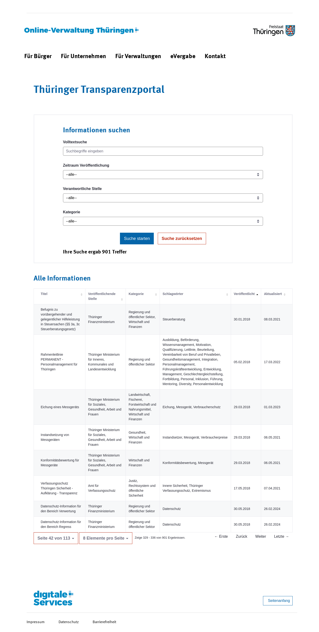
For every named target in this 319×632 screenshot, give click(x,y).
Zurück (241, 536)
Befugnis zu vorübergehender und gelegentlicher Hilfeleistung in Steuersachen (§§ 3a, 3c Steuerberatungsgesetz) (60, 319)
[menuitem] (38, 56)
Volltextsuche (75, 142)
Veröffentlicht (244, 294)
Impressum (36, 622)
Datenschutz (69, 622)
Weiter (260, 536)
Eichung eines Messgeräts (60, 407)
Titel (44, 294)
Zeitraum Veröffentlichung (86, 165)
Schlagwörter (173, 294)
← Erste (221, 536)
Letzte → (281, 536)
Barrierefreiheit (104, 622)
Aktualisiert (273, 294)
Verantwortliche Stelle (82, 189)
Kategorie (71, 212)
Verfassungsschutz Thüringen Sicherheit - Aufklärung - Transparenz (59, 488)
